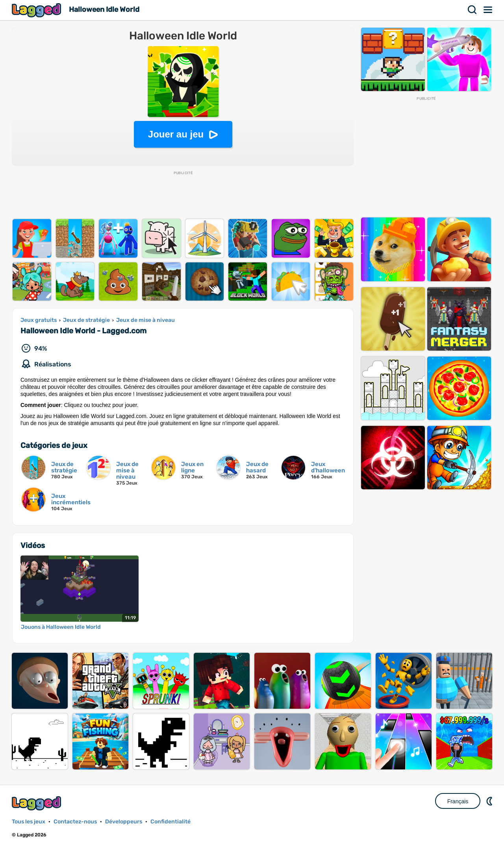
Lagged (37, 10)
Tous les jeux (28, 821)
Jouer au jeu (176, 134)
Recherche (472, 10)
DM (490, 801)
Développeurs (123, 821)
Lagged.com (37, 803)
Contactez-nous (75, 821)
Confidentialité (170, 821)
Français (458, 801)
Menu (488, 10)
